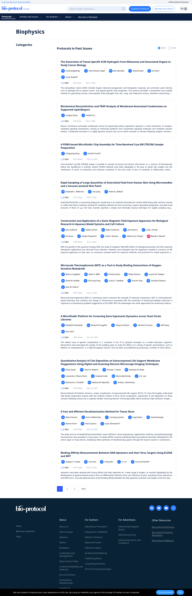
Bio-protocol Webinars (163, 540)
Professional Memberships (66, 581)
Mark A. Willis (92, 274)
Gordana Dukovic (156, 281)
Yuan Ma (90, 462)
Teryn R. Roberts (89, 370)
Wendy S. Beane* (156, 236)
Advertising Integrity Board (128, 528)
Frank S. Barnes (109, 236)
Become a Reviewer (88, 17)
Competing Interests (95, 563)
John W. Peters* (70, 287)
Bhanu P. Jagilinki (70, 274)
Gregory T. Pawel (70, 462)
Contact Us (64, 588)
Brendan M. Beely (134, 370)
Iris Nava (67, 236)
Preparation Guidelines (96, 531)
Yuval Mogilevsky (70, 71)
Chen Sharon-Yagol (94, 71)
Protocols (8, 16)
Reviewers (64, 547)
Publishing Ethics (93, 558)
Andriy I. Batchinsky (124, 382)
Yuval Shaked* (69, 77)
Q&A (65, 83)
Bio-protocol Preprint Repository (162, 534)
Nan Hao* (67, 331)
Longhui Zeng (69, 115)
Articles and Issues (31, 16)
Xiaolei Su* (88, 115)
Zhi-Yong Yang (92, 281)
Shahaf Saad (135, 71)
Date (162, 47)
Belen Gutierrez (110, 230)
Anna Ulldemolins (91, 417)
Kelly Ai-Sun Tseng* (132, 236)
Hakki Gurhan (89, 230)
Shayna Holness (120, 325)
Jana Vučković (69, 230)
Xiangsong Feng (70, 153)
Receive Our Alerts (164, 8)
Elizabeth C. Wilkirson (72, 192)
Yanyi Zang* (68, 370)
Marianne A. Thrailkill (72, 382)
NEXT (83, 489)
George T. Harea (111, 370)
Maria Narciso (69, 417)
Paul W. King (135, 281)
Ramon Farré (69, 423)
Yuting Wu (106, 462)
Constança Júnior (114, 417)
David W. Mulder (70, 281)
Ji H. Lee (140, 376)
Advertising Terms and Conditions (129, 541)
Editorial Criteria (93, 547)
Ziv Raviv (153, 71)
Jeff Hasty (163, 325)
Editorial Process (93, 542)
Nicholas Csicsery (142, 325)
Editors (62, 542)
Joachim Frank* (92, 153)
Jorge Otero (135, 417)
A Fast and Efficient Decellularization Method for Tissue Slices (97, 411)
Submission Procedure (96, 526)
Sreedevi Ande (99, 376)
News (18, 526)
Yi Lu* (122, 462)
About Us (63, 526)
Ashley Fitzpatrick (87, 236)
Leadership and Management (67, 554)
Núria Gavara (88, 423)
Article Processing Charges (98, 569)
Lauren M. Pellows (154, 274)
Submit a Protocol (140, 8)
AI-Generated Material (96, 553)
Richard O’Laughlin (97, 325)
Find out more (165, 592)
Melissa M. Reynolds (98, 382)
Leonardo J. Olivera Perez (74, 376)
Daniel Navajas (154, 417)
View (172, 47)
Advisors (63, 537)
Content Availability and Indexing (71, 568)
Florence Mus (112, 274)
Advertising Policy (127, 534)
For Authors (53, 16)
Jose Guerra (130, 230)
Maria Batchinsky (121, 376)
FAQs (18, 536)
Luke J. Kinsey (150, 230)
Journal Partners (67, 574)
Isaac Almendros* (110, 423)
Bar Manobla (116, 71)
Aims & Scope (66, 531)
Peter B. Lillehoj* (113, 192)
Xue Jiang (94, 192)
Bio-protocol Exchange (163, 527)
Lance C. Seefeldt (113, 281)
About (70, 16)
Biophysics (30, 31)
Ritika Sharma (132, 274)
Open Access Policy (68, 561)
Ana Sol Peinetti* (140, 462)
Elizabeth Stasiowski (72, 325)
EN (184, 8)
